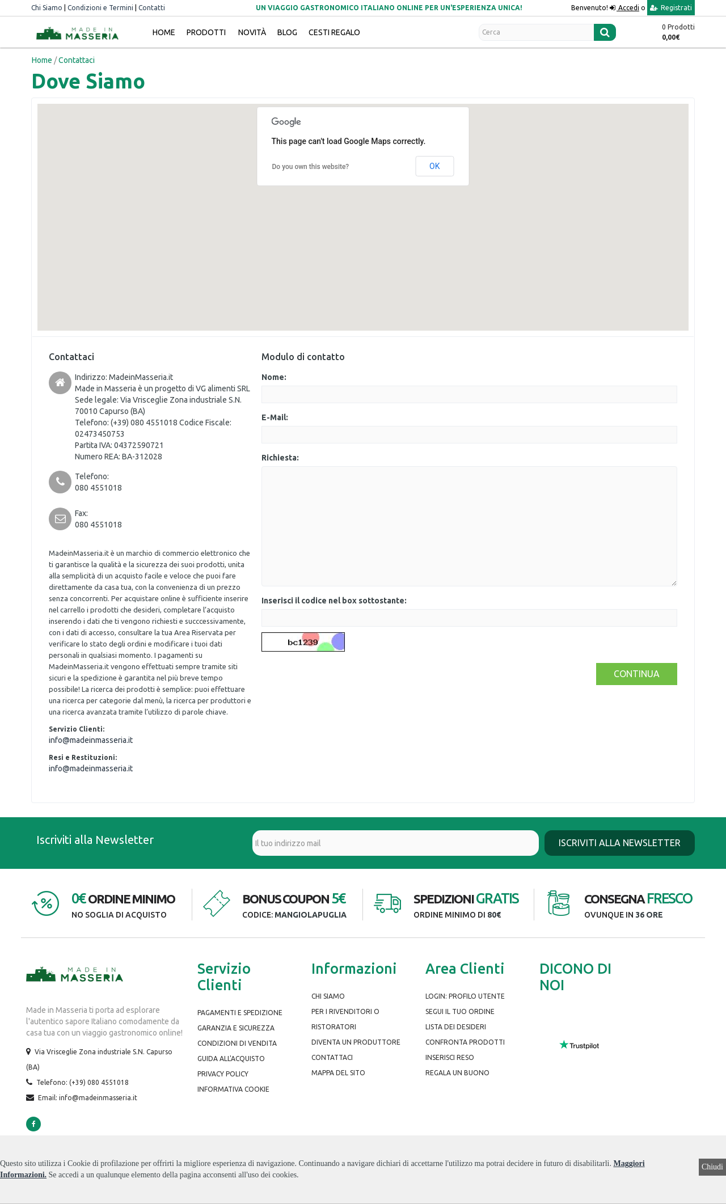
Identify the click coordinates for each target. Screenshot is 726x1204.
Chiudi (712, 1167)
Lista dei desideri (455, 1026)
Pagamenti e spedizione (239, 1012)
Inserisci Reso (449, 1057)
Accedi (628, 7)
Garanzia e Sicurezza (236, 1028)
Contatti (151, 7)
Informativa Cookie (233, 1089)
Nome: (273, 377)
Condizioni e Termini (100, 7)
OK (434, 166)
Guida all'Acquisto (231, 1058)
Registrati (671, 7)
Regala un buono (457, 1072)
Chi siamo (328, 996)
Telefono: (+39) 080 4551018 (82, 1082)
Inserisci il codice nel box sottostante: (334, 600)
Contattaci (332, 1057)
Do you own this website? (310, 167)
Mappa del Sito (338, 1072)
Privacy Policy (222, 1074)
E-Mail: (274, 417)
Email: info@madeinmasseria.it (87, 1097)
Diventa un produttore (355, 1042)
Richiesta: (280, 457)
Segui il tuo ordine (460, 1011)
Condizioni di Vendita (237, 1043)
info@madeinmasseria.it (91, 740)
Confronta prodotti (465, 1042)
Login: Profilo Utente (465, 996)
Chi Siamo (46, 7)
